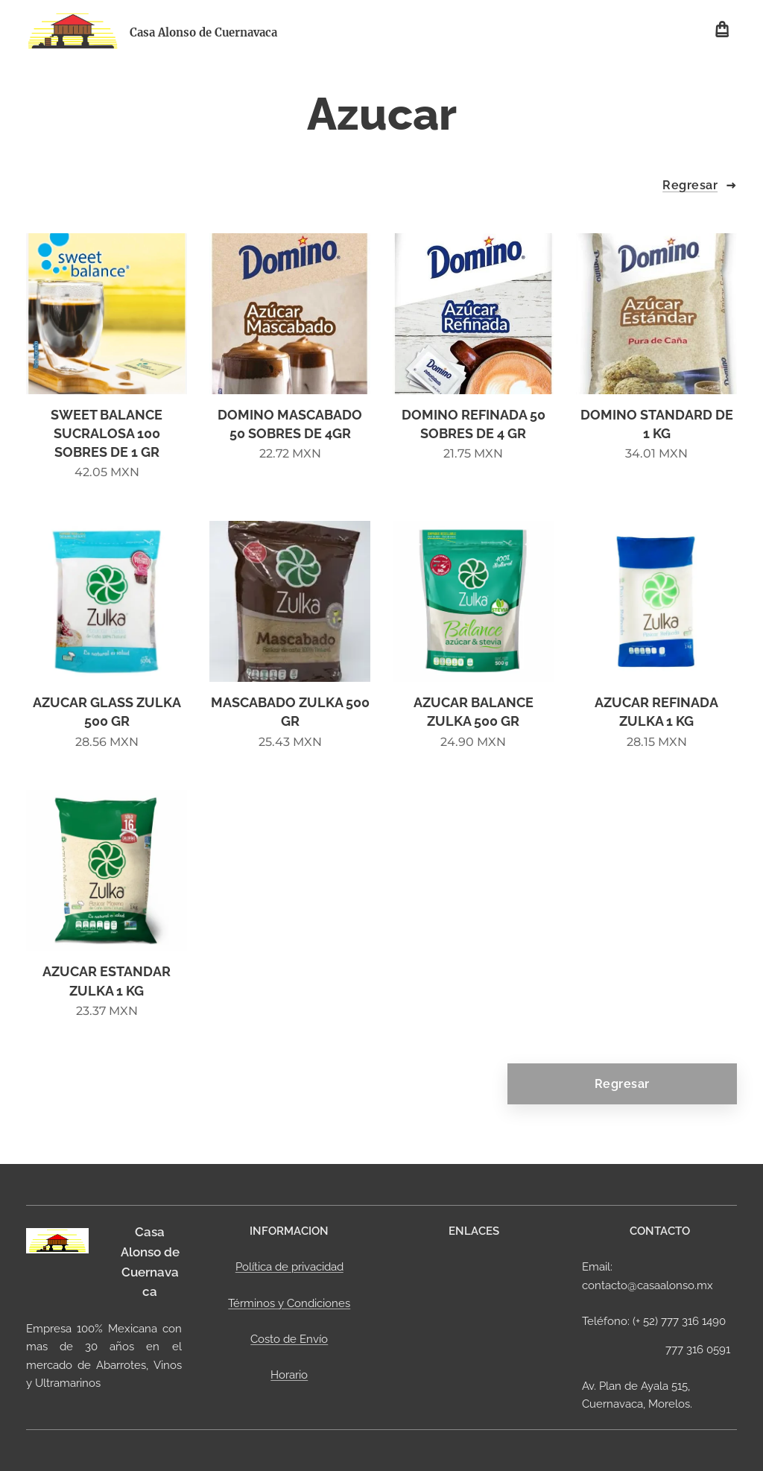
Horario (289, 1375)
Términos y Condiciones (289, 1303)
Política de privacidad (289, 1267)
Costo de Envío (289, 1339)
